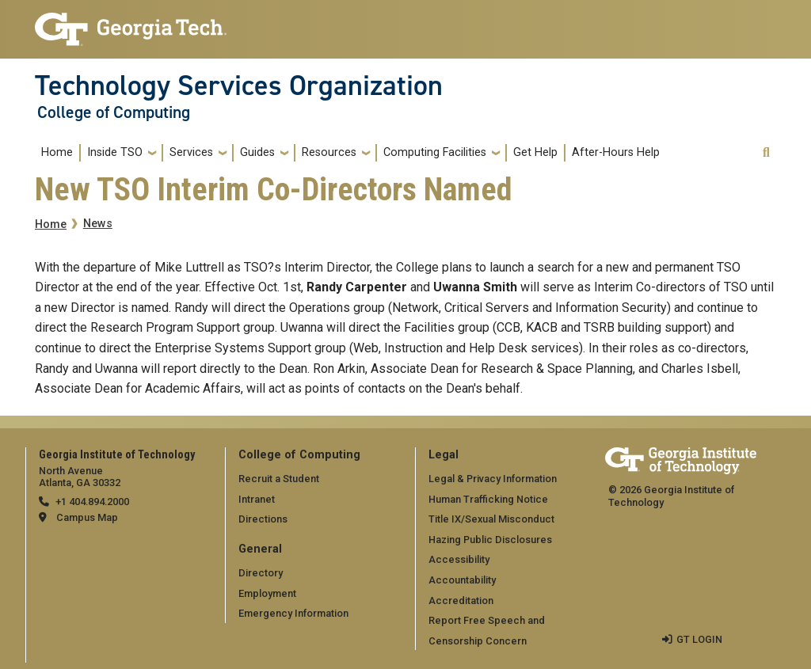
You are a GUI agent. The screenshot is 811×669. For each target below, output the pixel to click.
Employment (267, 593)
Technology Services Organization (239, 85)
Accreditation (460, 600)
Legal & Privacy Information (492, 479)
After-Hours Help (616, 152)
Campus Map (87, 517)
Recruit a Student (278, 479)
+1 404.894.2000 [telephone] (92, 501)
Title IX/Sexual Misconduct (491, 519)
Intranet (256, 499)
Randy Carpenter (357, 287)
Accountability (462, 580)
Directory (260, 573)
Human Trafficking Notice (488, 499)
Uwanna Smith (475, 287)
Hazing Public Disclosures (490, 539)
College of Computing (113, 112)
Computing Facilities (434, 152)
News (97, 223)
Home (57, 152)
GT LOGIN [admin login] (699, 639)
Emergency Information (293, 613)
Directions (262, 519)
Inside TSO (115, 152)
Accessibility (458, 559)
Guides (257, 152)
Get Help (535, 152)
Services (191, 152)
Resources (329, 152)
